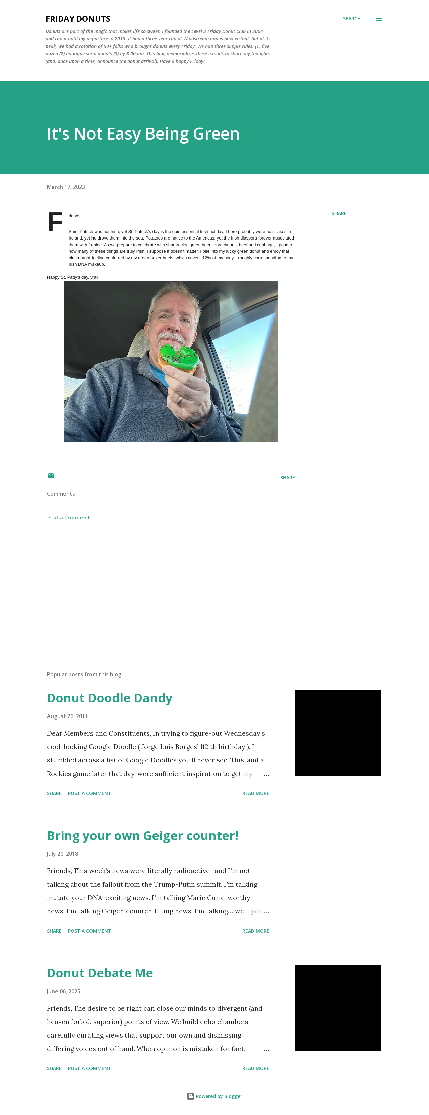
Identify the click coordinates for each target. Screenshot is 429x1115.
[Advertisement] (160, 587)
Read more (255, 793)
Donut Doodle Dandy (109, 698)
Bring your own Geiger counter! (142, 835)
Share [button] (339, 213)
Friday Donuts (78, 18)
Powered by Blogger (214, 1096)
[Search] (352, 19)
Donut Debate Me (100, 973)
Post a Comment (68, 517)
